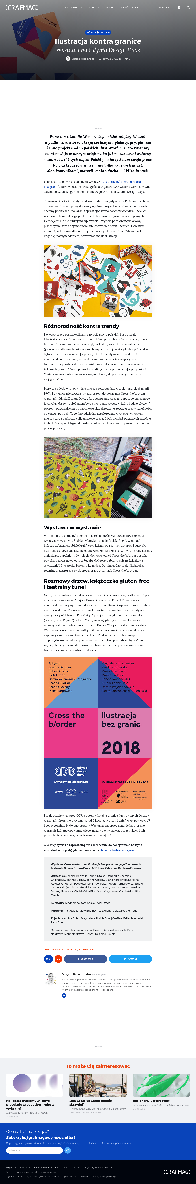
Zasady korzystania (71, 1167)
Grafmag (24, 1172)
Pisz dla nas (26, 1167)
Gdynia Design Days (55, 950)
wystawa (84, 950)
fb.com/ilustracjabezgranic (118, 850)
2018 (92, 950)
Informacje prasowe (98, 32)
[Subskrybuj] (67, 1150)
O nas (110, 7)
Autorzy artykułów (43, 1167)
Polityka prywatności (93, 1167)
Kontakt (165, 7)
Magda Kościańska (80, 58)
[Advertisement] (98, 106)
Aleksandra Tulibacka (79, 1113)
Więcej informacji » (109, 1177)
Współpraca (130, 7)
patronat (72, 950)
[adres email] (34, 1150)
